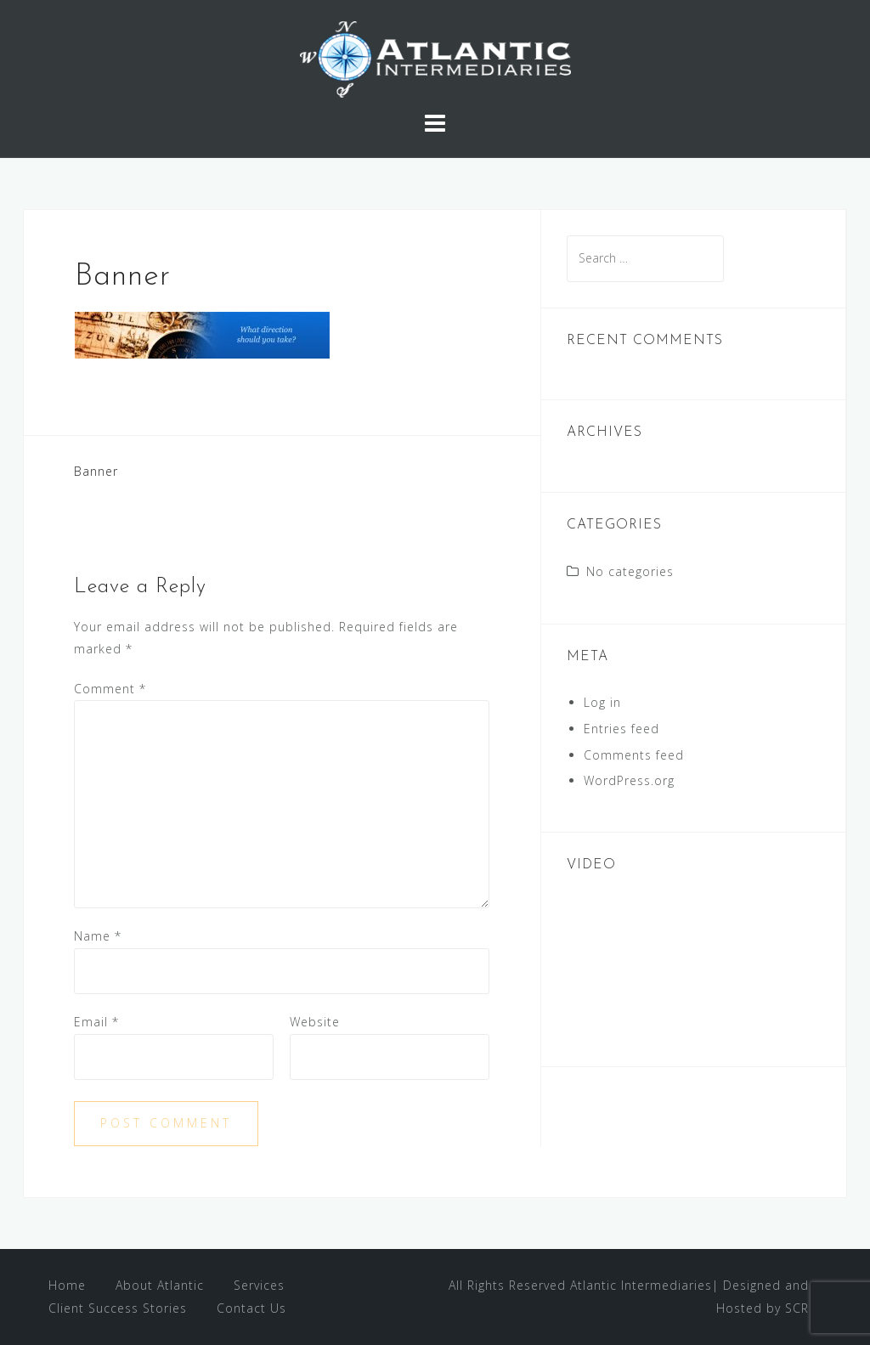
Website (315, 1022)
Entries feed (621, 729)
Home (67, 1285)
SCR (797, 1308)
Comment (110, 689)
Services (259, 1285)
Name (97, 936)
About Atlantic (160, 1285)
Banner (96, 471)
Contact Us (251, 1308)
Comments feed (634, 755)
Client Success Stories (117, 1308)
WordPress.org (629, 780)
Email (96, 1022)
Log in (602, 702)
